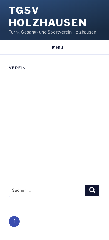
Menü (54, 47)
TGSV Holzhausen (48, 16)
